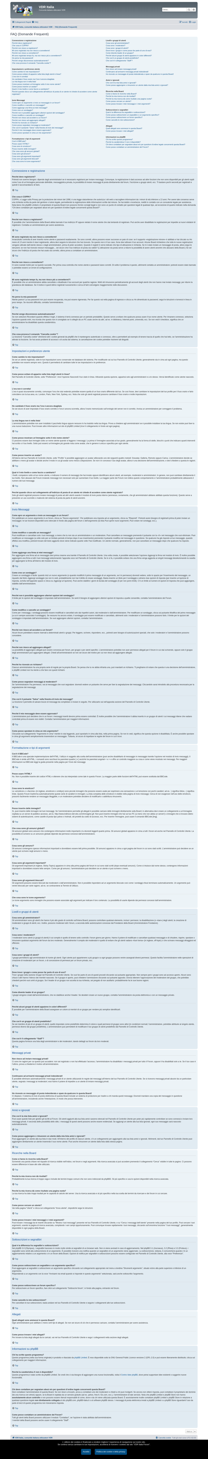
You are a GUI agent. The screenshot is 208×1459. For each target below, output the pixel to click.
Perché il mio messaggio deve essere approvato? (31, 130)
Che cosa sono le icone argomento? (26, 161)
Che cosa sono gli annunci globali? (26, 151)
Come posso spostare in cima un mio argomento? (32, 133)
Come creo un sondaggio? (22, 110)
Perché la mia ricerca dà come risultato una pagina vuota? (129, 99)
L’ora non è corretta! (20, 77)
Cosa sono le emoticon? (21, 146)
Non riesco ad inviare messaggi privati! (121, 69)
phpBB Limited (80, 1357)
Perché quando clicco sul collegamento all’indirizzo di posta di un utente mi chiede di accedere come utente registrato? (54, 93)
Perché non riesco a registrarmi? (25, 48)
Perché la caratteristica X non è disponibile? (123, 142)
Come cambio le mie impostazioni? (26, 72)
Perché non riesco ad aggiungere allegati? (29, 120)
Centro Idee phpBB (129, 1375)
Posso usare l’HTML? (20, 144)
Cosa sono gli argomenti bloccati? (25, 159)
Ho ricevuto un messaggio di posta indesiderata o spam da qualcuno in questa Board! (140, 74)
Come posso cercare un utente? (118, 101)
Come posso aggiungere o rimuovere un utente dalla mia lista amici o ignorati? (137, 85)
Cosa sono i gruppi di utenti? (117, 48)
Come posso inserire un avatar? (24, 87)
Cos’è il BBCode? (19, 141)
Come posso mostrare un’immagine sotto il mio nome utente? (36, 84)
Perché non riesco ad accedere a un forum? (29, 118)
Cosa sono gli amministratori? (117, 43)
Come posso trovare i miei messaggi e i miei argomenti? (128, 104)
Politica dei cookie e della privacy (110, 1452)
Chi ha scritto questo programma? (119, 139)
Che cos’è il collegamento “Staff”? (119, 61)
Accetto (86, 1452)
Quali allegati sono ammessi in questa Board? (124, 128)
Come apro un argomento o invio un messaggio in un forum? (36, 103)
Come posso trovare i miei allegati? (120, 131)
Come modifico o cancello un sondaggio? (28, 115)
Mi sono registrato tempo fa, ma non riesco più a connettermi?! (37, 56)
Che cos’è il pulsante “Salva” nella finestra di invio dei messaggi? (37, 128)
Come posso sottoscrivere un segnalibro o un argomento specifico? (132, 115)
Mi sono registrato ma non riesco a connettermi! (31, 51)
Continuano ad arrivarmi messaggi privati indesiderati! (127, 72)
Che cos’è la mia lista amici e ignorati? (121, 83)
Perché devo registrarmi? (22, 43)
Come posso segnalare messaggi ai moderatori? (31, 125)
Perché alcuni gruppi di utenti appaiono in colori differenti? (129, 56)
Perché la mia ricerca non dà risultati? (121, 96)
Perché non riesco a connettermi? (25, 53)
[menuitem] (35, 22)
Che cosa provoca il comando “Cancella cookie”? (31, 63)
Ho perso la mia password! (22, 58)
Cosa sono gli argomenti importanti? (26, 156)
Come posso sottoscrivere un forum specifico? (124, 117)
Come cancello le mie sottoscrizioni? (120, 120)
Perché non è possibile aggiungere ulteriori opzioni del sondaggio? (38, 113)
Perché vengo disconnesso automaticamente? (30, 61)
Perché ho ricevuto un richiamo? (25, 123)
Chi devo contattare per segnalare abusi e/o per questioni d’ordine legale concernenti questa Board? (145, 144)
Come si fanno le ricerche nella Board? (121, 94)
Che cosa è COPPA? (20, 45)
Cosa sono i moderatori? (115, 45)
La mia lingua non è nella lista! (24, 82)
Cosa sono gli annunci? (21, 154)
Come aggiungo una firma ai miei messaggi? (29, 108)
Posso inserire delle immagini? (24, 149)
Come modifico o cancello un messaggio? (28, 105)
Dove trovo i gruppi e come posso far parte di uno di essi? (128, 51)
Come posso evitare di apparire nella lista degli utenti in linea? (36, 74)
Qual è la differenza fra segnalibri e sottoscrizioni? (125, 112)
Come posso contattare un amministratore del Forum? (127, 147)
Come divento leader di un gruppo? (120, 53)
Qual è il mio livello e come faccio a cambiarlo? (30, 89)
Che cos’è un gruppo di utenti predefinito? (122, 58)
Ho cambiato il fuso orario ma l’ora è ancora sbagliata (33, 79)
